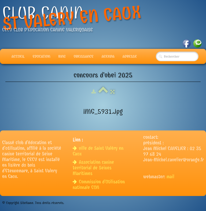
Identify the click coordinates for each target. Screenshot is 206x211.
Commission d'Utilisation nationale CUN (99, 184)
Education (41, 56)
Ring (62, 56)
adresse (130, 56)
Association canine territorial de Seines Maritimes (93, 167)
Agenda (108, 56)
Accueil (18, 56)
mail (170, 177)
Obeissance (84, 56)
